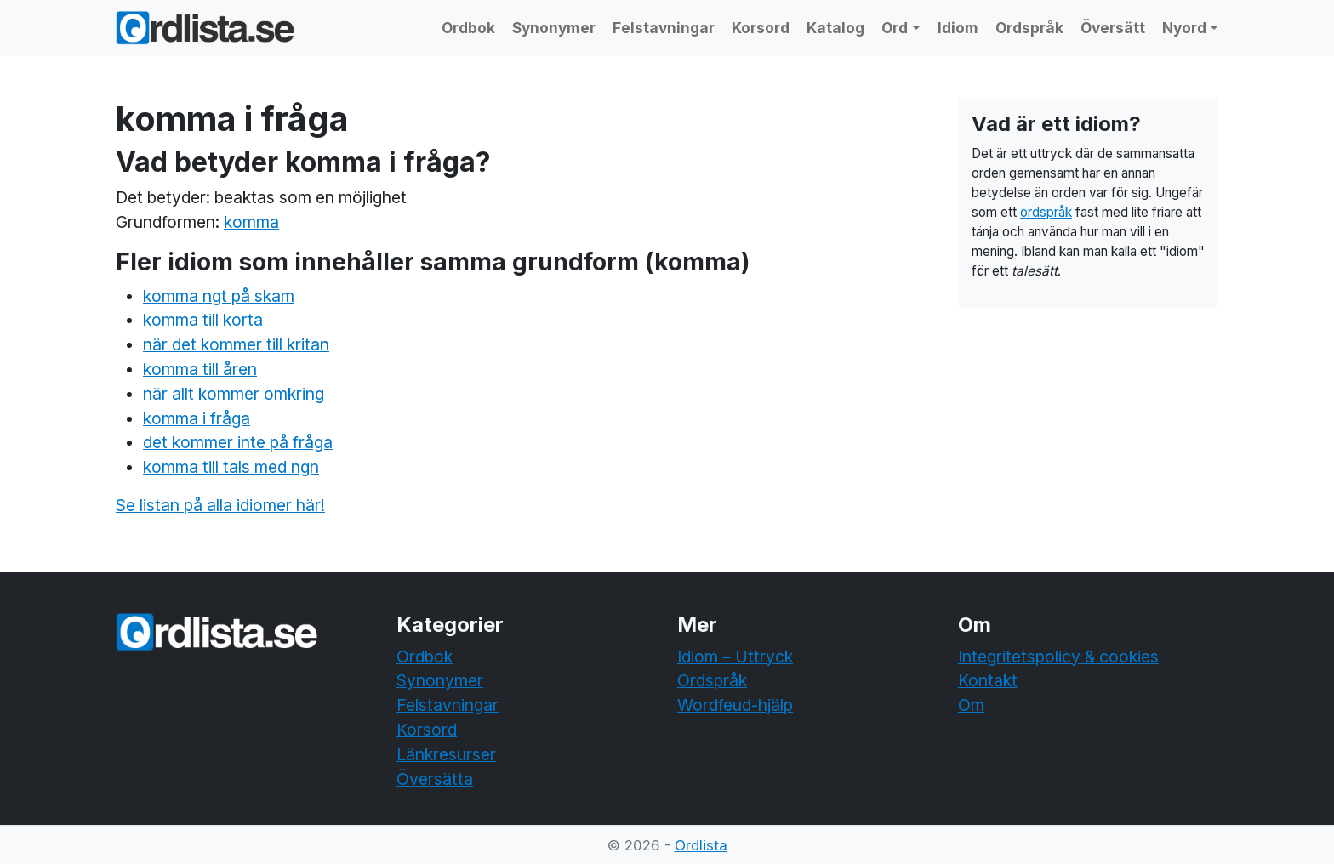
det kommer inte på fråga (238, 442)
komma (251, 222)
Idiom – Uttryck (735, 656)
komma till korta (203, 320)
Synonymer (554, 28)
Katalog (835, 28)
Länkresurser (446, 754)
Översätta (434, 779)
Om (971, 705)
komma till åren (200, 369)
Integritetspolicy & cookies (1058, 656)
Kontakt (988, 680)
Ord (894, 28)
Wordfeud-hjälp (735, 705)
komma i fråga (196, 418)
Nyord (1184, 28)
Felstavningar (664, 28)
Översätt (1112, 28)
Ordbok (468, 28)
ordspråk (1046, 212)
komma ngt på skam (218, 296)
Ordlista (701, 845)
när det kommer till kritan (236, 344)
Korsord (761, 28)
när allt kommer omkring (233, 394)
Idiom (958, 28)
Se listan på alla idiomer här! (220, 505)
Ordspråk (1029, 28)
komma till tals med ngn (231, 467)
